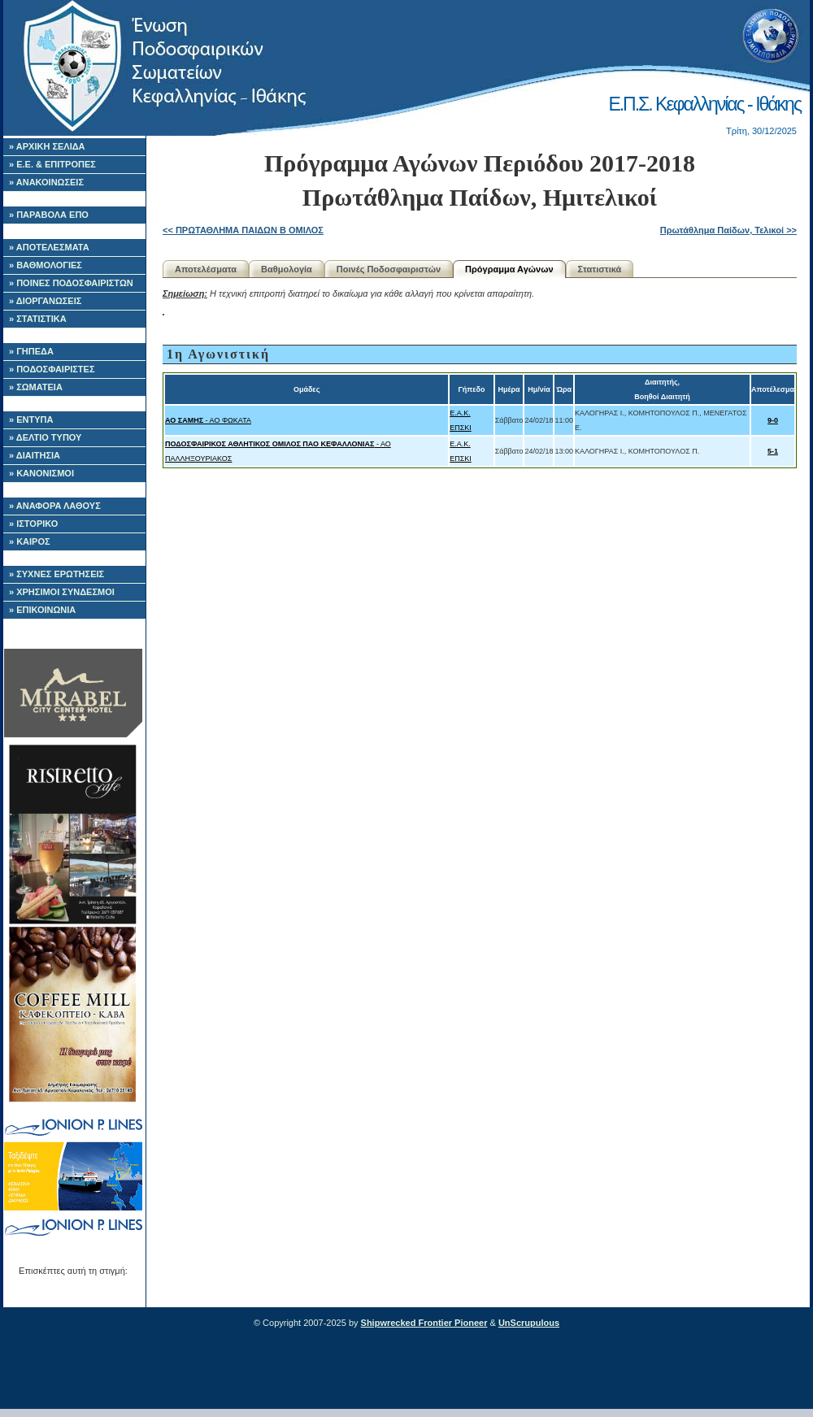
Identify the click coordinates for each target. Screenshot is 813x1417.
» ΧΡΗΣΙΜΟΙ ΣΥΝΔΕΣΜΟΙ (62, 592)
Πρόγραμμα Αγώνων (509, 269)
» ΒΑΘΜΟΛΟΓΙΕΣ (45, 265)
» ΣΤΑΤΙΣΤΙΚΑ (38, 319)
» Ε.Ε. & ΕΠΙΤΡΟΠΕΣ (52, 164)
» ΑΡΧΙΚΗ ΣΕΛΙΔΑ (47, 146)
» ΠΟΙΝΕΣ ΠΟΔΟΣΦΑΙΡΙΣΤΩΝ (71, 283)
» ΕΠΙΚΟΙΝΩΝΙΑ (42, 610)
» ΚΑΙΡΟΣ (29, 541)
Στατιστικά (600, 269)
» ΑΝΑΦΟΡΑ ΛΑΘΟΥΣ (55, 506)
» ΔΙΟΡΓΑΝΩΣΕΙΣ (45, 301)
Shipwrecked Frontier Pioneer (424, 1323)
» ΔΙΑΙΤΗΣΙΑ (34, 455)
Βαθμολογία (286, 269)
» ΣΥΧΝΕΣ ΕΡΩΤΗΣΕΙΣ (56, 574)
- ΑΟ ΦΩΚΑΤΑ (208, 420)
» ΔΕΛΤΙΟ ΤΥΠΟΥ (45, 437)
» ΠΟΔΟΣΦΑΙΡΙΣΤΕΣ (52, 369)
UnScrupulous (528, 1323)
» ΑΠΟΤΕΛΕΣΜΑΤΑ (49, 247)
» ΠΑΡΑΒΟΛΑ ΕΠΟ (49, 215)
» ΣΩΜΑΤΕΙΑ (36, 387)
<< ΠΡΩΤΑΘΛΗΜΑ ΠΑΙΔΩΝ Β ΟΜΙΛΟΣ (243, 230)
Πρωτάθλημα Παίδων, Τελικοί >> (728, 230)
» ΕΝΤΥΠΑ (31, 419)
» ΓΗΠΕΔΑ (31, 351)
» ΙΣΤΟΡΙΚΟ (33, 523)
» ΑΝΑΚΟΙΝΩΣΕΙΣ (46, 182)
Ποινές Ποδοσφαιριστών (389, 269)
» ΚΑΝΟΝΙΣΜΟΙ (41, 473)
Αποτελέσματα (206, 269)
